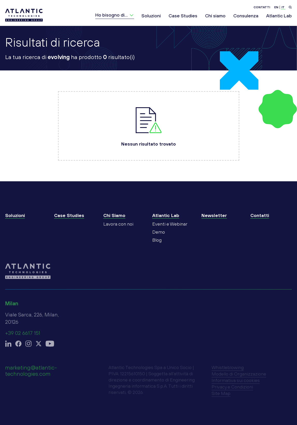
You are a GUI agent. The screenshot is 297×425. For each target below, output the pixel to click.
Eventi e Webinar (169, 229)
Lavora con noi (118, 229)
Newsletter (214, 220)
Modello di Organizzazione (239, 376)
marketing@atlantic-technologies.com (31, 373)
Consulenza (245, 15)
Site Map (221, 396)
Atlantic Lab (279, 15)
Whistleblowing (228, 370)
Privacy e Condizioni (232, 389)
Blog (157, 245)
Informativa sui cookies (236, 383)
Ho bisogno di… (111, 15)
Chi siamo (215, 15)
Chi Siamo (114, 220)
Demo (158, 237)
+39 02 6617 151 (22, 335)
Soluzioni (151, 15)
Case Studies (183, 15)
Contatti (261, 7)
